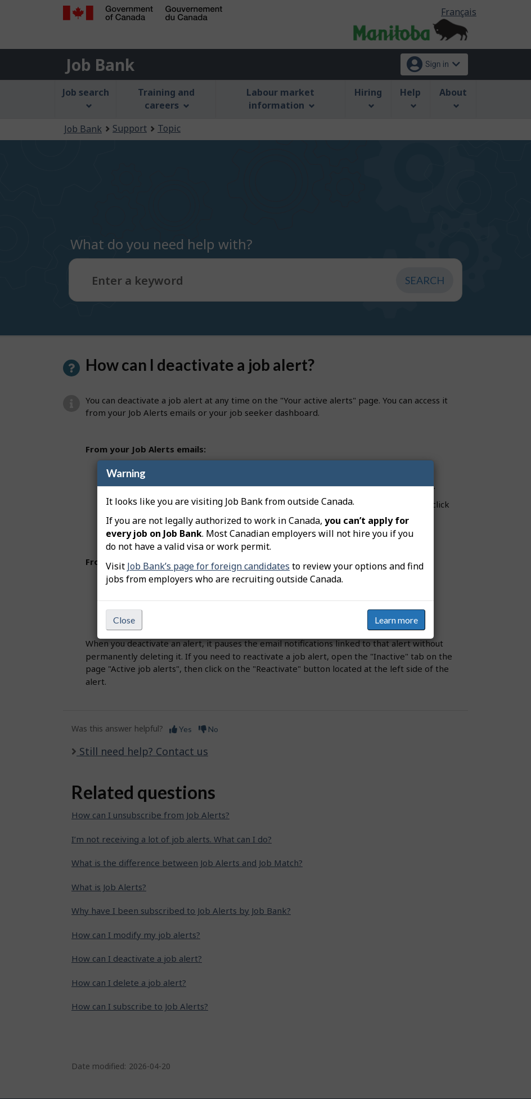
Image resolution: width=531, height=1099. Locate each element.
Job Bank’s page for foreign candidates (208, 566)
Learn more (396, 619)
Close (124, 619)
